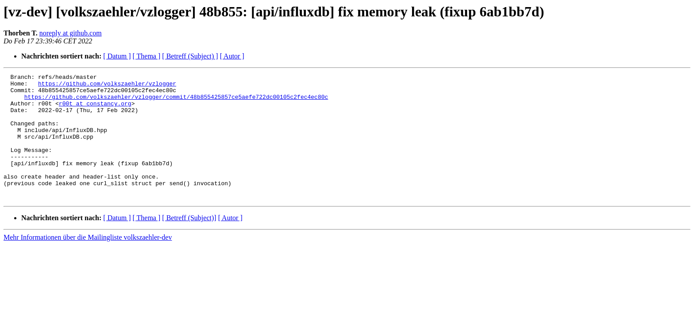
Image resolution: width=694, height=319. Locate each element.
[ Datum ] (117, 56)
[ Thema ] (147, 56)
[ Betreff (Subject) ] (190, 56)
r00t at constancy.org (95, 110)
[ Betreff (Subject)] (189, 243)
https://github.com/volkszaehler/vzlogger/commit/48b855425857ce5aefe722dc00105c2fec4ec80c (176, 102)
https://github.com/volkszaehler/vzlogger (107, 86)
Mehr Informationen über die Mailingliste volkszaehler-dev (88, 262)
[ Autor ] (232, 56)
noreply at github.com (70, 33)
